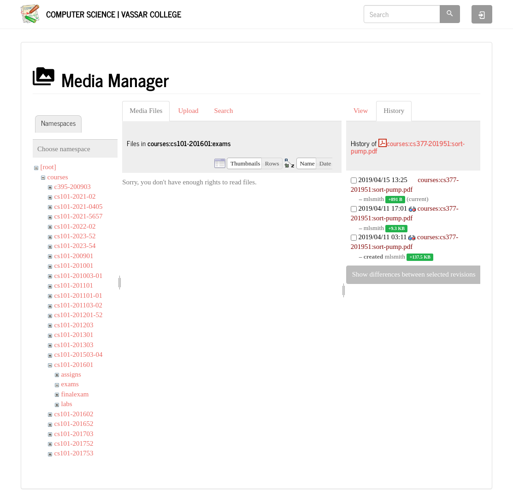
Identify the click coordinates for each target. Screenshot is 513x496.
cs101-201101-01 (78, 295)
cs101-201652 (74, 423)
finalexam (75, 394)
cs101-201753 (74, 453)
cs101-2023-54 (75, 245)
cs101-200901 (74, 256)
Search (223, 110)
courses (57, 177)
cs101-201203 (74, 325)
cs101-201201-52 (78, 315)
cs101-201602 (74, 414)
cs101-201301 (74, 334)
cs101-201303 (74, 344)
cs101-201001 (74, 265)
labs (66, 403)
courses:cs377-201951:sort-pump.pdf (408, 147)
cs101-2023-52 (75, 236)
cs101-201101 (73, 285)
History (393, 110)
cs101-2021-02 (75, 196)
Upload (188, 110)
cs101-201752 (74, 443)
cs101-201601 (74, 364)
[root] (48, 167)
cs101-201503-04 (78, 354)
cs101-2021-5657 (78, 216)
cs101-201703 (74, 433)
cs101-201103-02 (78, 305)
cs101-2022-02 (75, 226)
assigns (71, 374)
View (361, 110)
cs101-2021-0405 (78, 206)
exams (70, 384)
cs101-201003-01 (78, 275)
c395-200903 (72, 186)
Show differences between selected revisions (414, 274)
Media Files (146, 110)
